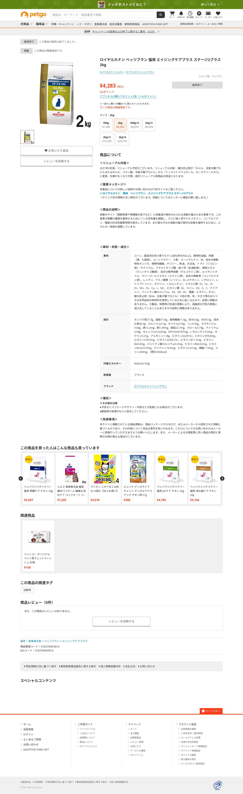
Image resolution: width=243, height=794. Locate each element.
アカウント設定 (187, 724)
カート (133, 728)
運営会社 (26, 782)
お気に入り (135, 746)
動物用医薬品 (132, 24)
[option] (121, 4)
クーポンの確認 (138, 750)
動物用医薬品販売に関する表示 (78, 666)
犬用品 (24, 24)
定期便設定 (135, 737)
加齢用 (27, 590)
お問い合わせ (147, 666)
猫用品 (40, 24)
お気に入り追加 (56, 151)
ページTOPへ (211, 711)
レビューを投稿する (57, 161)
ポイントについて (88, 746)
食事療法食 (100, 24)
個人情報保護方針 (111, 666)
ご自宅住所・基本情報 (192, 733)
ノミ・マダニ (84, 24)
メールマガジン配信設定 (193, 763)
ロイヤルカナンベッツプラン (150, 386)
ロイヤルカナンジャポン (111, 72)
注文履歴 (134, 733)
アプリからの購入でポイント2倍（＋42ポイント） (128, 96)
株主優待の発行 (188, 759)
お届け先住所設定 (189, 741)
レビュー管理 (136, 741)
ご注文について (87, 733)
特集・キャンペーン (62, 24)
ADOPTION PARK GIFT (155, 24)
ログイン (200, 23)
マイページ (134, 724)
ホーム (27, 724)
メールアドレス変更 (190, 737)
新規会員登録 (186, 23)
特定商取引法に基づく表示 (41, 666)
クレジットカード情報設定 (194, 746)
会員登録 (28, 729)
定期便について (87, 737)
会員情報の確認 (188, 728)
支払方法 (130, 666)
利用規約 (38, 782)
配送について (86, 741)
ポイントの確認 (188, 754)
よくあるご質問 (215, 23)
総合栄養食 (115, 24)
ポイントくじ (136, 754)
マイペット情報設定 (190, 750)
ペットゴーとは (87, 728)
